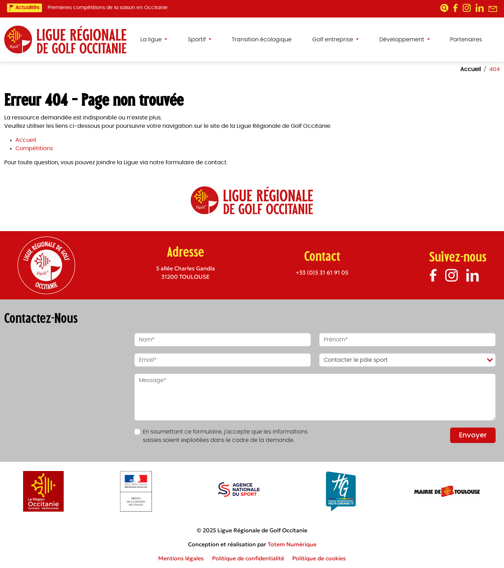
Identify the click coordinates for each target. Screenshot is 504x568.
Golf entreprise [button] (333, 39)
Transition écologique (262, 39)
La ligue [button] (151, 39)
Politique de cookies (319, 558)
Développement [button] (402, 39)
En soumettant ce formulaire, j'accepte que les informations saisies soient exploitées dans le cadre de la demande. (225, 436)
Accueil (25, 140)
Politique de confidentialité (248, 558)
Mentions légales (181, 558)
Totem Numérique (292, 544)
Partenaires (466, 39)
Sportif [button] (197, 39)
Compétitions (34, 148)
